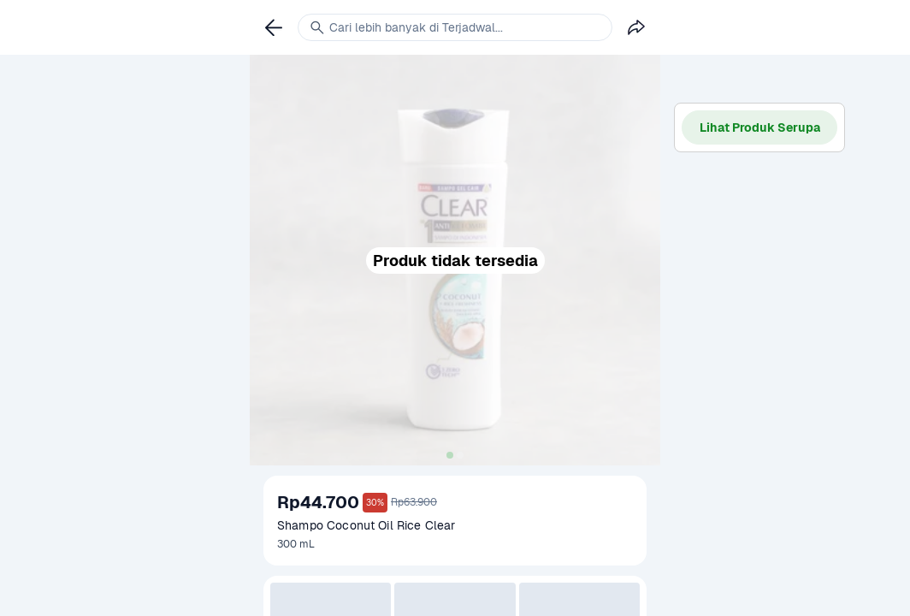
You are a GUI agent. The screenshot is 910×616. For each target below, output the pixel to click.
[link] (273, 27)
